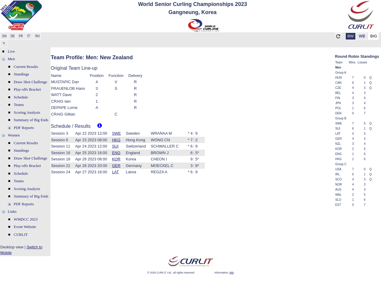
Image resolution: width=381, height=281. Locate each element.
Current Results (26, 66)
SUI (115, 146)
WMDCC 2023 (26, 219)
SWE (116, 133)
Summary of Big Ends (31, 120)
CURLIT (21, 234)
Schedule (21, 97)
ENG (116, 153)
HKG (116, 140)
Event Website (25, 226)
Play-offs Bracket (27, 89)
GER (116, 165)
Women (14, 135)
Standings (21, 74)
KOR (116, 159)
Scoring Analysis (27, 112)
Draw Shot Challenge (30, 82)
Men (11, 59)
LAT (115, 172)
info (231, 272)
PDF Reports (24, 127)
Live (11, 51)
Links (12, 211)
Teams (19, 104)
